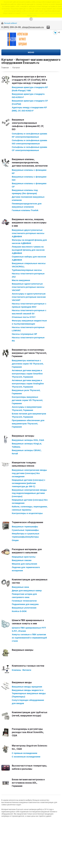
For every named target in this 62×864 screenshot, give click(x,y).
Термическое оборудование (27, 522)
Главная (5, 67)
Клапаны (16, 670)
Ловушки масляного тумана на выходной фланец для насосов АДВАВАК (28, 249)
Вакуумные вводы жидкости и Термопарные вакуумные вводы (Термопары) (29, 693)
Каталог (16, 67)
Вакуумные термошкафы (25, 526)
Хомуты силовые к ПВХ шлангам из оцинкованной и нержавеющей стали (29, 637)
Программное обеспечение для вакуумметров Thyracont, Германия (28, 423)
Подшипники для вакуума (25, 604)
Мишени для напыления (24, 564)
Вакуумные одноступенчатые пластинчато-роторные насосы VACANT (28, 287)
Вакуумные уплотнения (24, 608)
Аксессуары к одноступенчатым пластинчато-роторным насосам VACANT (29, 296)
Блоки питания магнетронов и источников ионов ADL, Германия (28, 782)
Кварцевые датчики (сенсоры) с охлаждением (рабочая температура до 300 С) (28, 483)
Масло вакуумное (21, 280)
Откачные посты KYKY (24, 317)
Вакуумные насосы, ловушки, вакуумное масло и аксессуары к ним (29, 222)
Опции (15, 540)
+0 (59, 32)
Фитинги (26, 670)
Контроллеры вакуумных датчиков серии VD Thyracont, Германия (27, 400)
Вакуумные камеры (22, 650)
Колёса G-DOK (19, 611)
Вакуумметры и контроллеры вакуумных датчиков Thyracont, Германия (29, 353)
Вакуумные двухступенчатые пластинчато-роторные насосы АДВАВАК (28, 233)
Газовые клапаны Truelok (25, 210)
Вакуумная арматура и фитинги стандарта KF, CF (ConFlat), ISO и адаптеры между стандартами (29, 79)
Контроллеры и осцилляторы (27, 513)
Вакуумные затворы (23, 436)
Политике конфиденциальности (31, 13)
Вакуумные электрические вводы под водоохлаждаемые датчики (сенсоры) (29, 493)
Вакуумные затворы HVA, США (28, 440)
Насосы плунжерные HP (24, 334)
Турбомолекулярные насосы (27, 270)
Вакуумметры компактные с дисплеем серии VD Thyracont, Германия (27, 363)
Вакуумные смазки (21, 560)
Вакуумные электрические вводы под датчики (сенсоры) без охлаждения (29, 473)
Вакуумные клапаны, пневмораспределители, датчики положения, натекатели (30, 162)
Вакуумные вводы (22, 682)
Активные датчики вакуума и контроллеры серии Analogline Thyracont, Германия (28, 383)
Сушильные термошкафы (25, 530)
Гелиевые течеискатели (24, 601)
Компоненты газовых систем (28, 665)
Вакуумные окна (20, 587)
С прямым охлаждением (24, 753)
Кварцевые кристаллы (24, 557)
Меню (31, 52)
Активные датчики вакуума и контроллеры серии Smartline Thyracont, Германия (27, 373)
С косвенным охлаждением (26, 756)
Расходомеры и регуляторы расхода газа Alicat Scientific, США (28, 732)
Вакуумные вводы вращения (27, 686)
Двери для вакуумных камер (27, 590)
